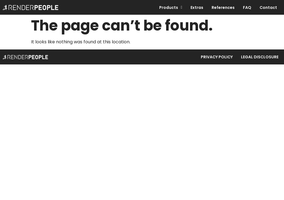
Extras (197, 7)
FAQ (247, 7)
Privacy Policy (217, 57)
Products (170, 7)
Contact (268, 7)
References (223, 7)
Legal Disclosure (259, 57)
